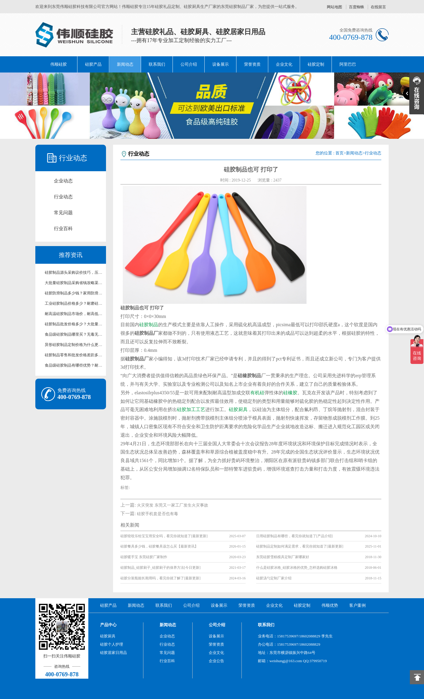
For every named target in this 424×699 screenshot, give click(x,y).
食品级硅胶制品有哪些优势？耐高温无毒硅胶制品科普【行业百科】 (73, 365)
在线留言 (378, 7)
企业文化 (284, 64)
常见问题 (63, 212)
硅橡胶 (290, 392)
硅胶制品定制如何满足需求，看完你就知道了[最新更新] (299, 546)
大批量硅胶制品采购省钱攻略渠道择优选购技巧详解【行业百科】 (73, 283)
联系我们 (157, 64)
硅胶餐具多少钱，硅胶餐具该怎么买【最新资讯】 (159, 546)
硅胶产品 (93, 64)
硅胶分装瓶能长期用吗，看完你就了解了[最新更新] (160, 578)
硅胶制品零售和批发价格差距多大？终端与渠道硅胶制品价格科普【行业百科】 (73, 355)
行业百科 (63, 228)
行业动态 (63, 196)
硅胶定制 (316, 64)
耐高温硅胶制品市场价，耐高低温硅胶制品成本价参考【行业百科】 (73, 313)
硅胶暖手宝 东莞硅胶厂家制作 (143, 557)
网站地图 (334, 7)
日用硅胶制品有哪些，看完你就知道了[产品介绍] (294, 536)
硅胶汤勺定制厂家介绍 (274, 578)
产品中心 (108, 625)
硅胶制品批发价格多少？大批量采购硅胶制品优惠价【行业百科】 (73, 324)
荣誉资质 (252, 64)
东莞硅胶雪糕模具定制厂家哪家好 (282, 557)
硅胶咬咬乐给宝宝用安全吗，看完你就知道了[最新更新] (164, 536)
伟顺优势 (330, 605)
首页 (339, 153)
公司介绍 (188, 64)
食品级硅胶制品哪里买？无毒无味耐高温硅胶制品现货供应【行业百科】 (73, 334)
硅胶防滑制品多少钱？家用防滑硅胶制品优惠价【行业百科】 (73, 293)
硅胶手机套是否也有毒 (157, 514)
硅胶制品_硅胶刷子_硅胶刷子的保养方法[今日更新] (160, 568)
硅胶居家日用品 (113, 652)
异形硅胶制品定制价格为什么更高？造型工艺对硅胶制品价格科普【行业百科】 (73, 344)
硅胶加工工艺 (191, 409)
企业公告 (216, 661)
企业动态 (63, 180)
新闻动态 (125, 64)
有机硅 (257, 392)
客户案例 (357, 605)
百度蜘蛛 (356, 7)
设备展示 (220, 64)
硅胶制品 (148, 324)
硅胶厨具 (238, 409)
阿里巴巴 (347, 64)
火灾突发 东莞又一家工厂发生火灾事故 (172, 505)
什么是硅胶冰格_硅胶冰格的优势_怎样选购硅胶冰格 (296, 568)
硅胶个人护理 (111, 644)
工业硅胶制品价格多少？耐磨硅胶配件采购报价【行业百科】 (73, 303)
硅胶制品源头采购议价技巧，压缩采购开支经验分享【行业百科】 (73, 272)
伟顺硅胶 (58, 64)
